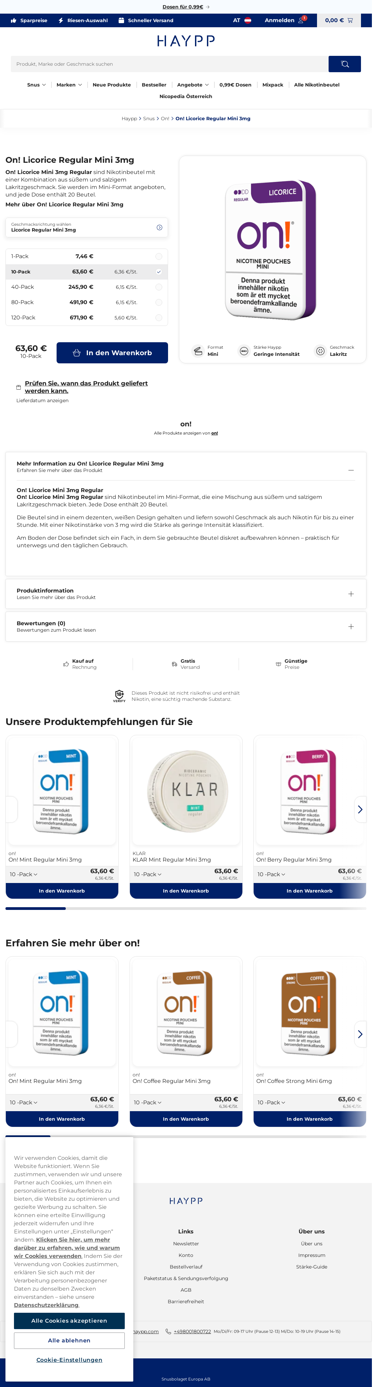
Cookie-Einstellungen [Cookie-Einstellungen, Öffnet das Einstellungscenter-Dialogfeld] (69, 1360)
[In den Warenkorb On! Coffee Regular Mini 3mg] (186, 1119)
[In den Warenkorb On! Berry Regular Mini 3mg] (310, 891)
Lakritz (338, 354)
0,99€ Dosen (236, 85)
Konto (186, 1255)
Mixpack (272, 85)
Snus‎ (149, 118)
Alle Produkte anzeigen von (186, 433)
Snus (33, 85)
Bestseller (154, 85)
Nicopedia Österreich (186, 96)
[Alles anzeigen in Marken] (80, 85)
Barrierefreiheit (186, 1301)
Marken (66, 85)
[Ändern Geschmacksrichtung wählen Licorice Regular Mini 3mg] (87, 227)
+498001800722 (192, 1331)
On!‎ (165, 118)
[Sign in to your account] (284, 20)
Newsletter (186, 1244)
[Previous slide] (11, 809)
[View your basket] (339, 20)
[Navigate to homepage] (186, 1197)
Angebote (189, 85)
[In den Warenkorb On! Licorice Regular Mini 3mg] (112, 352)
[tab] (35, 908)
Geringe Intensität (277, 354)
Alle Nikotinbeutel (317, 85)
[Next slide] (360, 809)
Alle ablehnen (69, 1340)
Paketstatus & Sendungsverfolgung (186, 1278)
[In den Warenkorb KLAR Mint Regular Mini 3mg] (186, 891)
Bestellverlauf (186, 1267)
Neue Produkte (112, 85)
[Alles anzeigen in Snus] (44, 85)
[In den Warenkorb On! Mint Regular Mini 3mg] (62, 891)
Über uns (312, 1231)
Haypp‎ (129, 118)
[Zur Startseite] (186, 41)
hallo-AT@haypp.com (133, 1331)
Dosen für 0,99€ (183, 7)
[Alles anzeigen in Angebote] (207, 85)
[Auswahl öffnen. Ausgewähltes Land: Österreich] (242, 20)
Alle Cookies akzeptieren (69, 1321)
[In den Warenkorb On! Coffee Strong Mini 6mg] (310, 1119)
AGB (186, 1290)
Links (186, 1231)
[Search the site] (345, 64)
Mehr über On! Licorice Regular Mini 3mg (64, 204)
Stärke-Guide (311, 1267)
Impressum (312, 1255)
